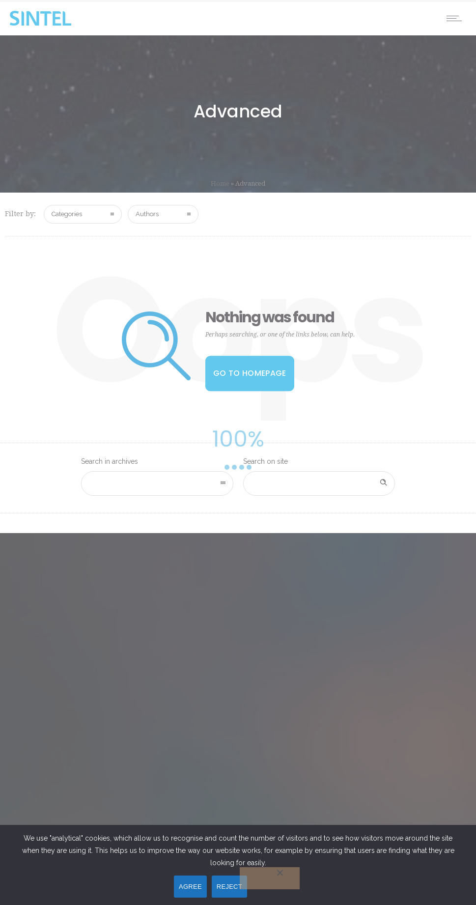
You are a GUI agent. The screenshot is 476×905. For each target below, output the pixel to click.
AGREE (190, 886)
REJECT (229, 886)
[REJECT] (270, 878)
